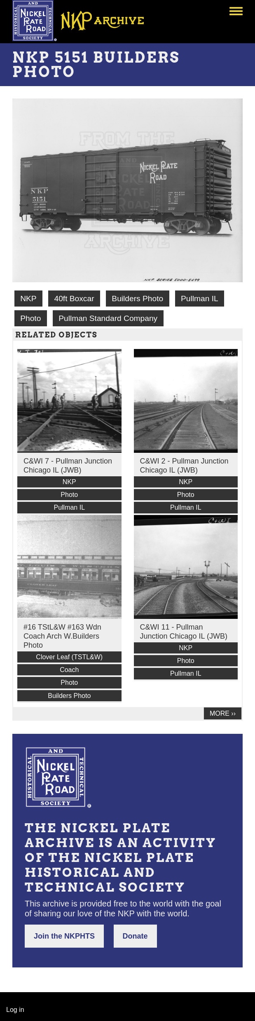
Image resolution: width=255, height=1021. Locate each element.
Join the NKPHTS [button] (64, 936)
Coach (69, 669)
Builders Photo (137, 298)
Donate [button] (135, 936)
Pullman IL (199, 298)
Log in (15, 1009)
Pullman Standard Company (107, 318)
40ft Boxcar (74, 298)
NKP (28, 298)
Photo (30, 318)
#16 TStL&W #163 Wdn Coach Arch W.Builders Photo (62, 636)
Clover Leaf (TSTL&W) (69, 656)
